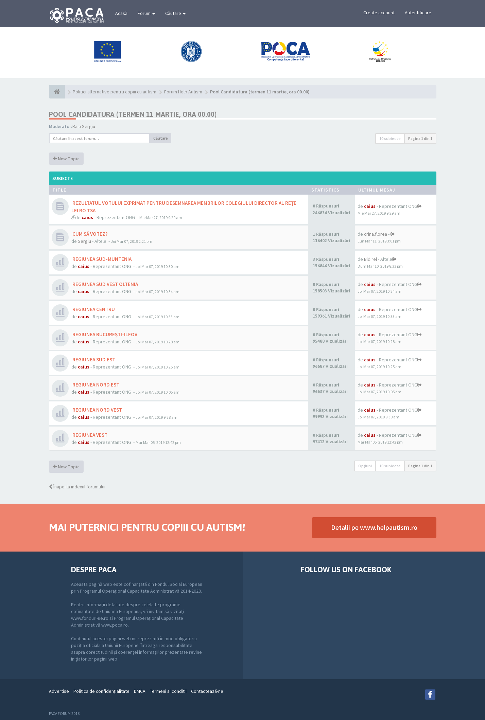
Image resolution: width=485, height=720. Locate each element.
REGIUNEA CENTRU (93, 309)
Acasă (121, 13)
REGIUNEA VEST (89, 435)
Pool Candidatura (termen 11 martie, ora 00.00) (132, 114)
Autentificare (418, 13)
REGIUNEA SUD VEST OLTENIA (104, 284)
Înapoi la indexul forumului (77, 487)
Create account (379, 13)
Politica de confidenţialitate (101, 691)
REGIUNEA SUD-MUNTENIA (101, 259)
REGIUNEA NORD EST (95, 384)
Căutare (175, 13)
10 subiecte (390, 138)
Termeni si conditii (168, 691)
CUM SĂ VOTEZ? (89, 234)
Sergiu (84, 241)
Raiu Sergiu (83, 126)
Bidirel (370, 259)
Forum (146, 13)
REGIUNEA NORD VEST (96, 410)
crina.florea (375, 234)
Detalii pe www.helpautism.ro (374, 527)
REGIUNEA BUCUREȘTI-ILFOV (104, 334)
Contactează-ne (207, 691)
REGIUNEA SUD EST (93, 359)
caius (87, 217)
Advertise (59, 691)
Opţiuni (365, 465)
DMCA (139, 691)
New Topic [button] (66, 159)
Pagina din (420, 138)
